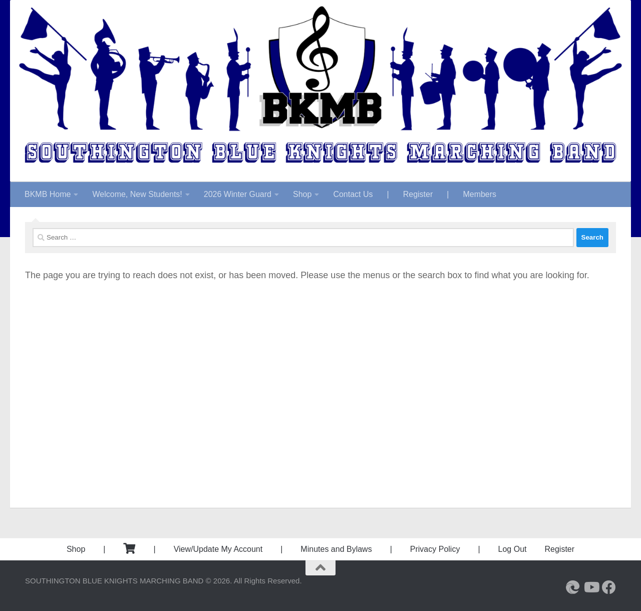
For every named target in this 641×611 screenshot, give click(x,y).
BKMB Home (48, 194)
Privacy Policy (435, 549)
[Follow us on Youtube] (591, 587)
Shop (302, 194)
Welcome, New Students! (137, 194)
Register (418, 194)
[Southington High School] (573, 587)
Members (479, 194)
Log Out (512, 549)
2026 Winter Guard (237, 194)
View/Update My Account (218, 549)
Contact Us (353, 194)
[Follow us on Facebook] (609, 587)
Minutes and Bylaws (336, 549)
